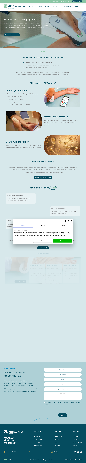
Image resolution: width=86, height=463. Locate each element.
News (56, 442)
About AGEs (32, 7)
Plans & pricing (67, 7)
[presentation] (54, 409)
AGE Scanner (58, 436)
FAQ (57, 445)
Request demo (77, 442)
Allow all (62, 240)
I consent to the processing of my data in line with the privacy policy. (63, 403)
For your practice (44, 7)
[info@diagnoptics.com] (52, 452)
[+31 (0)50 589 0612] (30, 452)
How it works (56, 7)
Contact (77, 7)
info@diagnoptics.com (60, 1)
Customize (43, 240)
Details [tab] (43, 225)
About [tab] (63, 225)
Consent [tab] (23, 225)
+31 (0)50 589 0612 (51, 1)
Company (76, 436)
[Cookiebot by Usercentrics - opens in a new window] (66, 221)
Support (75, 445)
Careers (75, 439)
